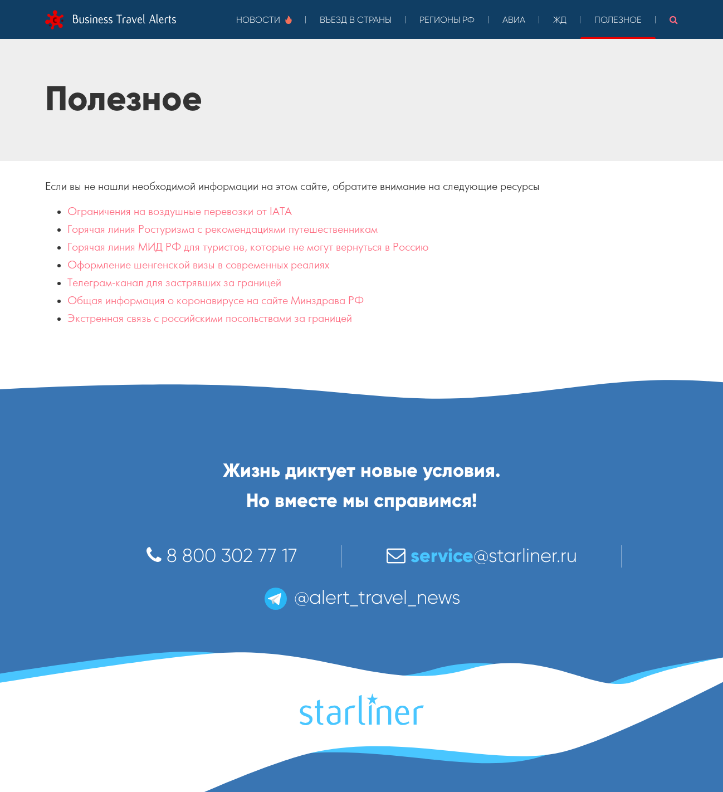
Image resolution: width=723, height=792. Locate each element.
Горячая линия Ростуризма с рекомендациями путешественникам (222, 229)
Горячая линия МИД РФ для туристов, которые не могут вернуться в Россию (248, 247)
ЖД (559, 19)
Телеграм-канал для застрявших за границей (174, 283)
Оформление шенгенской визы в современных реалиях (198, 265)
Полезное (618, 19)
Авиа (513, 19)
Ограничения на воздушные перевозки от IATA (179, 211)
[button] (674, 19)
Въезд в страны (356, 19)
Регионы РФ (447, 19)
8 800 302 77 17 (221, 555)
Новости (264, 19)
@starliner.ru (482, 555)
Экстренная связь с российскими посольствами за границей (209, 318)
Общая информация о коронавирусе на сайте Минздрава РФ (215, 300)
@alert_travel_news (361, 597)
